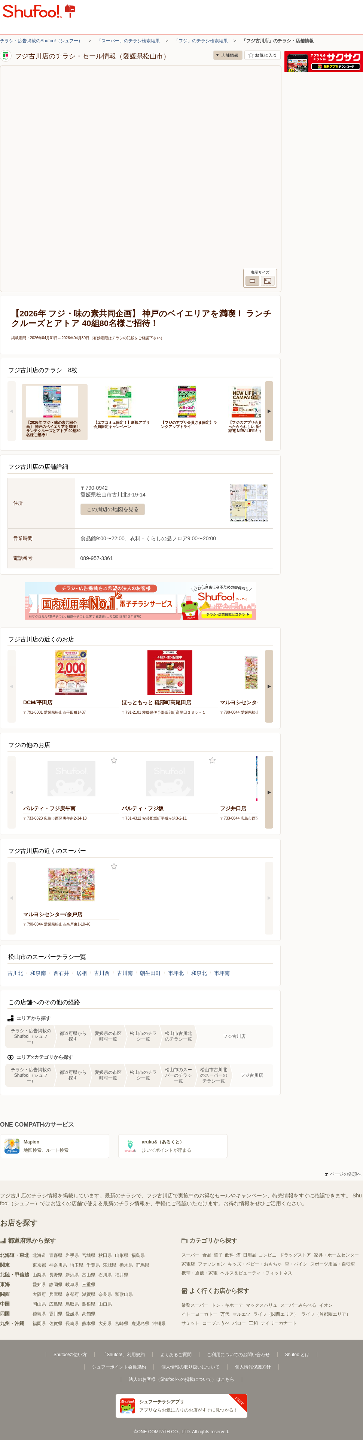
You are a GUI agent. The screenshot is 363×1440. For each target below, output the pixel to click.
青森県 (55, 1255)
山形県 (121, 1255)
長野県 (55, 1275)
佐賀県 (55, 1323)
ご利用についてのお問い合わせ (238, 1354)
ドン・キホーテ (227, 1305)
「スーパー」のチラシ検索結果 (128, 40)
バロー (239, 1323)
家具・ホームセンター (336, 1255)
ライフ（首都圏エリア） (326, 1314)
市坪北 (176, 973)
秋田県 (105, 1255)
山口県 (105, 1304)
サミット (190, 1323)
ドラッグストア (295, 1255)
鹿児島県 (140, 1323)
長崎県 (72, 1323)
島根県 (88, 1304)
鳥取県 (72, 1304)
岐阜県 (72, 1284)
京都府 (72, 1294)
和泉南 (38, 973)
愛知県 (39, 1284)
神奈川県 (58, 1265)
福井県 (121, 1275)
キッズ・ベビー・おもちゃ (255, 1264)
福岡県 (39, 1323)
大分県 (105, 1323)
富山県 (88, 1275)
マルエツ (241, 1314)
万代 (224, 1314)
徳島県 (39, 1313)
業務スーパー (195, 1305)
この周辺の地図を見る (112, 509)
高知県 (88, 1313)
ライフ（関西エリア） (275, 1314)
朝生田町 (150, 973)
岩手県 (72, 1255)
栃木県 (126, 1265)
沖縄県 (159, 1323)
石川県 (105, 1275)
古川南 (125, 973)
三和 (253, 1323)
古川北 (15, 973)
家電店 (188, 1264)
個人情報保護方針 (253, 1367)
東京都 (39, 1265)
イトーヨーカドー (199, 1314)
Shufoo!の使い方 (70, 1354)
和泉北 (199, 973)
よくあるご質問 (176, 1354)
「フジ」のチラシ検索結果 (201, 40)
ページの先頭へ (343, 1174)
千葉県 (93, 1265)
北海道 (39, 1255)
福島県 (138, 1255)
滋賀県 (88, 1294)
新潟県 (72, 1275)
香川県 (55, 1313)
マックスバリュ (261, 1305)
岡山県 (39, 1304)
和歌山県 (124, 1294)
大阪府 (39, 1294)
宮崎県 (121, 1323)
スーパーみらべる (298, 1305)
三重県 (88, 1284)
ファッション (211, 1264)
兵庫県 (55, 1294)
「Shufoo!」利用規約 (123, 1354)
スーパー (190, 1255)
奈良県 (105, 1294)
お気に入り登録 (114, 760)
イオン (326, 1305)
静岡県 (55, 1284)
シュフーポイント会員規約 (119, 1367)
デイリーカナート (279, 1323)
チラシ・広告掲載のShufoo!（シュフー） (41, 40)
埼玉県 (76, 1265)
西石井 (61, 973)
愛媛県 (72, 1313)
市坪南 (222, 973)
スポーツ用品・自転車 (332, 1264)
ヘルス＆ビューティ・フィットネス (256, 1273)
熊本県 (88, 1323)
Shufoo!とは (297, 1354)
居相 (81, 973)
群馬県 (142, 1265)
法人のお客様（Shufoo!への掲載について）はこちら (181, 1379)
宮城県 (88, 1255)
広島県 (55, 1304)
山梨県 (39, 1275)
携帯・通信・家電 (199, 1273)
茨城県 (109, 1265)
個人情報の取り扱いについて (190, 1367)
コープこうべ (215, 1323)
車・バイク (296, 1264)
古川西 (102, 973)
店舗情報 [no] (227, 55)
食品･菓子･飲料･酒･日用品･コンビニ (239, 1255)
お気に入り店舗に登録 (262, 55)
